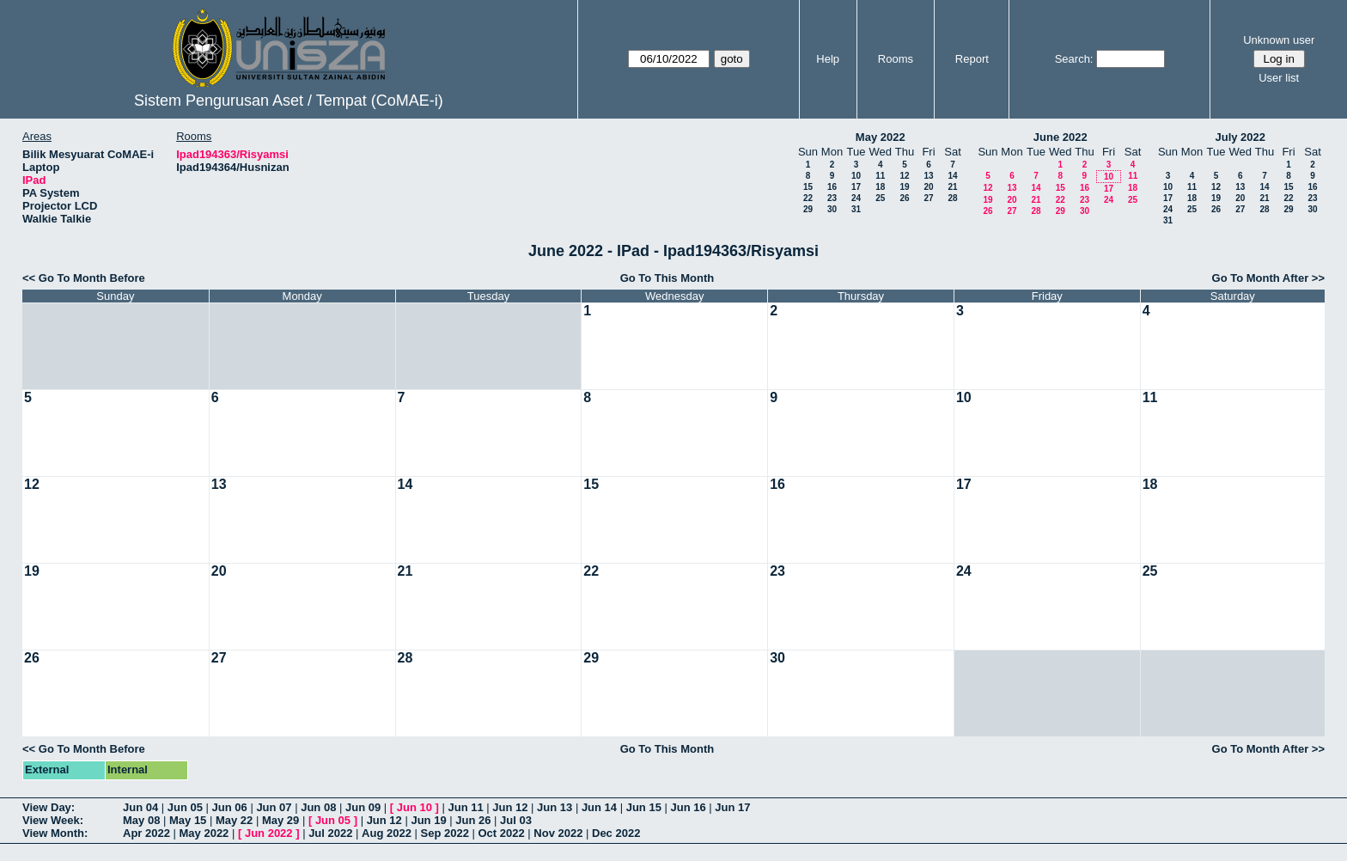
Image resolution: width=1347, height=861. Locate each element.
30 (832, 209)
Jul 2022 (330, 833)
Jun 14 (599, 807)
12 (904, 175)
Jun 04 (140, 807)
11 (880, 175)
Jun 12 (509, 807)
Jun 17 (732, 807)
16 (832, 187)
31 (856, 209)
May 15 (187, 820)
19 (904, 187)
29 (808, 209)
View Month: (55, 833)
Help (827, 58)
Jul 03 (516, 820)
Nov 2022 (557, 833)
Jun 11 (465, 807)
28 (952, 198)
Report (972, 58)
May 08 (141, 820)
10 (856, 175)
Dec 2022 (616, 833)
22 (808, 198)
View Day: (48, 807)
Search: (1074, 58)
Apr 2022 (146, 833)
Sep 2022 (445, 833)
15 (808, 187)
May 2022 (880, 137)
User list (1279, 77)
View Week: (52, 820)
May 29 (280, 820)
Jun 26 (473, 820)
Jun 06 (229, 807)
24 (856, 198)
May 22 (234, 820)
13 (928, 175)
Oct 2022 (501, 833)
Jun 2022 (269, 833)
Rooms (895, 58)
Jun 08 (318, 807)
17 (856, 187)
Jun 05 (185, 807)
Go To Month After (1260, 278)
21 (952, 187)
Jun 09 (363, 807)
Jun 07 (273, 807)
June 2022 (1060, 137)
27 (928, 198)
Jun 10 (414, 807)
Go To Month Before (92, 278)
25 (880, 198)
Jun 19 (428, 820)
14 (952, 175)
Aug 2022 (386, 833)
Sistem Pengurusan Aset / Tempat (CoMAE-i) (288, 100)
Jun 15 (643, 807)
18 (880, 187)
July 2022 (1240, 137)
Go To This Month (667, 278)
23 (832, 198)
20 (928, 187)
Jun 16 (687, 807)
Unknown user (1278, 40)
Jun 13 (554, 807)
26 (904, 198)
